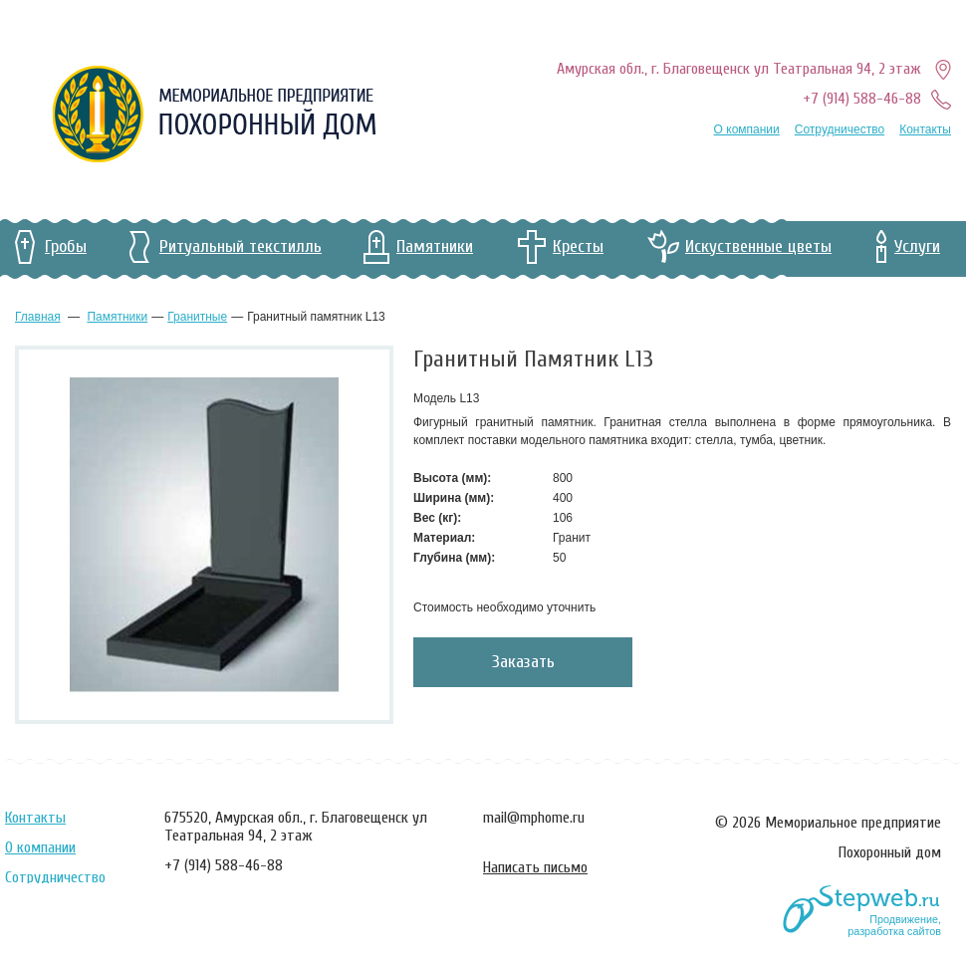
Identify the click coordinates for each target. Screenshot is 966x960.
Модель (436, 398)
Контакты (925, 129)
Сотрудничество (839, 129)
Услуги (917, 246)
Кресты (578, 246)
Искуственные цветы (758, 246)
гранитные (197, 317)
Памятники (434, 246)
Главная (38, 317)
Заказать (523, 661)
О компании (747, 129)
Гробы (66, 246)
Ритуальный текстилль (240, 246)
